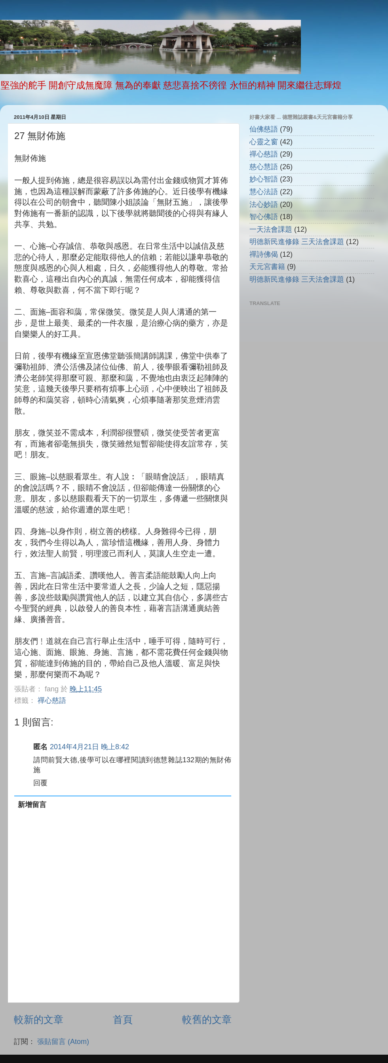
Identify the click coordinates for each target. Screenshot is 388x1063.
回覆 (40, 783)
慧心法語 (263, 192)
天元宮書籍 (267, 267)
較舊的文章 (207, 1019)
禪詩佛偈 (263, 254)
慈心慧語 (263, 167)
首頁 (123, 1019)
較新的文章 (38, 1019)
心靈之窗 (263, 142)
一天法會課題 (270, 229)
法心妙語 (263, 204)
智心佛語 (263, 217)
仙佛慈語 (263, 129)
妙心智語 (263, 179)
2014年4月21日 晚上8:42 (89, 747)
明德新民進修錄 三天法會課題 (296, 242)
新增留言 (32, 805)
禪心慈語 (52, 700)
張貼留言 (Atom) (63, 1042)
